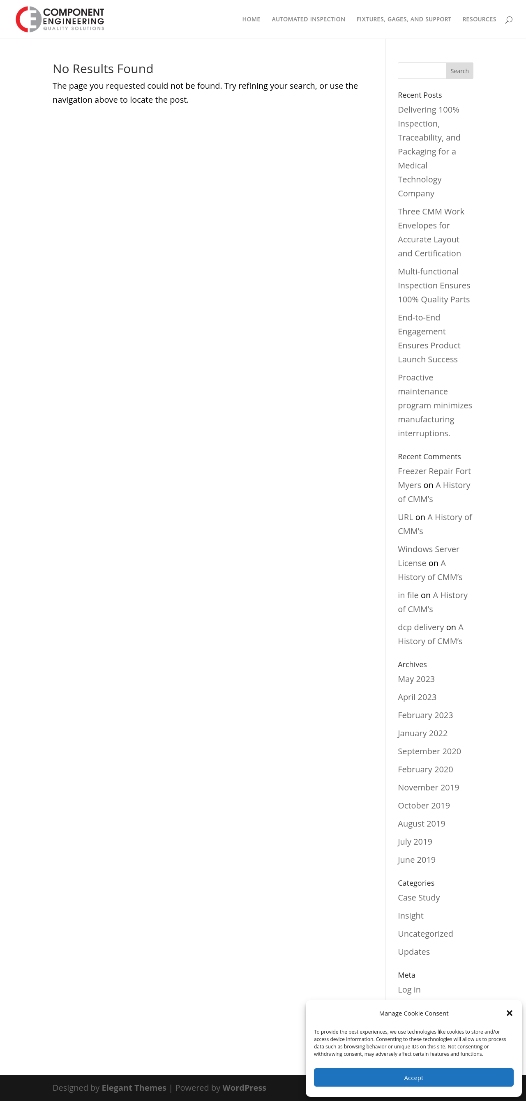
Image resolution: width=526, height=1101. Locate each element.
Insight (411, 915)
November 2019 (428, 787)
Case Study (419, 897)
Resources (479, 19)
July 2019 (415, 841)
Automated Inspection (308, 19)
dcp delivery (421, 627)
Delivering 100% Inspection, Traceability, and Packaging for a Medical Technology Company (429, 151)
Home (251, 19)
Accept (414, 1077)
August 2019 (421, 823)
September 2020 (429, 751)
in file (408, 595)
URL (405, 517)
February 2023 (425, 715)
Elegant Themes (134, 1087)
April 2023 (417, 697)
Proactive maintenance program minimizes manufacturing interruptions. (435, 405)
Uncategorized (425, 933)
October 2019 (424, 805)
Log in (409, 989)
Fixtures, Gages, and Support (404, 19)
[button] (509, 1013)
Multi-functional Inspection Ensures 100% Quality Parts (434, 285)
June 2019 (417, 859)
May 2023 (416, 678)
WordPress (245, 1087)
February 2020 (425, 769)
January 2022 (423, 733)
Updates (414, 951)
